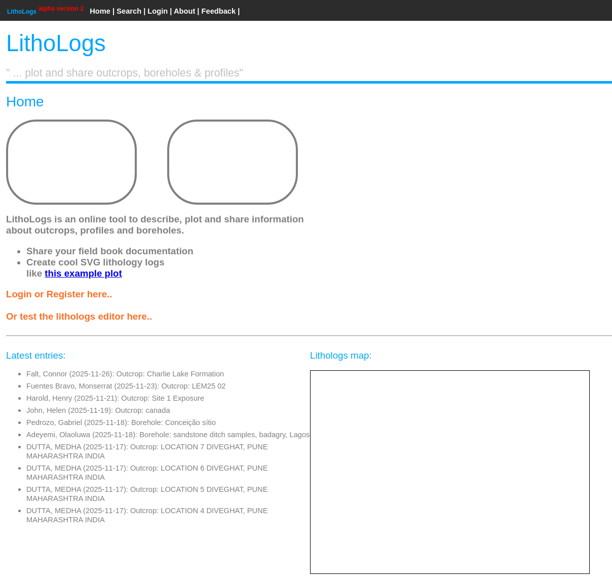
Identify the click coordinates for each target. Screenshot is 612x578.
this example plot (83, 273)
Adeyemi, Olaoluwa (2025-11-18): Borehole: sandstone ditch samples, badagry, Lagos (168, 435)
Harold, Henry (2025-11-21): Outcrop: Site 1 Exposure (115, 398)
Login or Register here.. (59, 294)
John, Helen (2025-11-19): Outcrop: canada (98, 410)
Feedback (219, 11)
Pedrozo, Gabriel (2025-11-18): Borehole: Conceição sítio (121, 422)
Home (100, 11)
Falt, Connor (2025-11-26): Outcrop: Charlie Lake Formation (125, 374)
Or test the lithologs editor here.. (79, 316)
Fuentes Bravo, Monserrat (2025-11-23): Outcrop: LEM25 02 (125, 386)
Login (157, 11)
